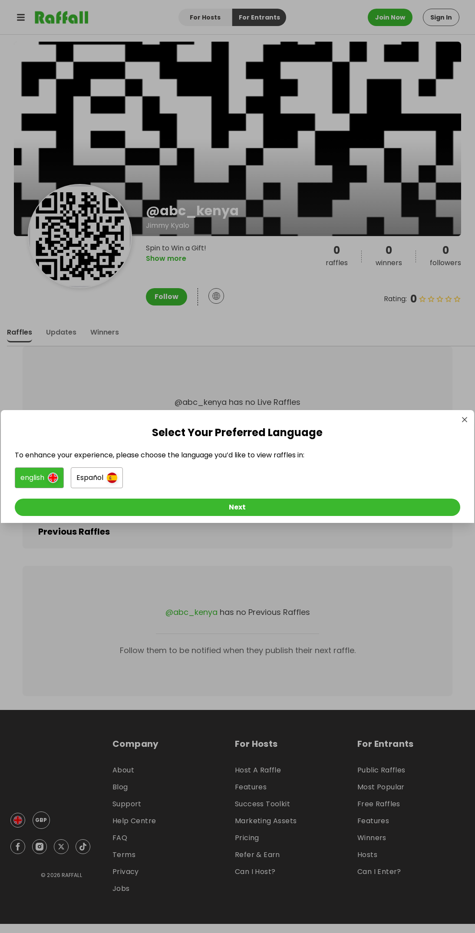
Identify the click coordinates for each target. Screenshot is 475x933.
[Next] (237, 509)
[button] (140, 479)
